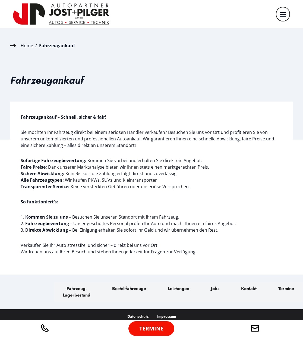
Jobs (215, 288)
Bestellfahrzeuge (129, 288)
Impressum (166, 316)
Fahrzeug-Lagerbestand (76, 291)
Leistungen (178, 288)
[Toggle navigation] (283, 14)
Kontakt (249, 288)
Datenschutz (138, 316)
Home (27, 46)
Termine (286, 288)
